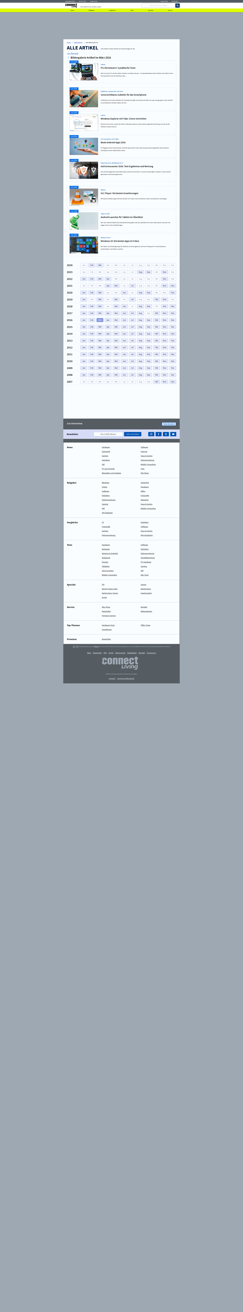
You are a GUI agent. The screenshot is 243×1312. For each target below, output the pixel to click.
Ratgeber (91, 10)
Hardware (106, 447)
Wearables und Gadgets (111, 473)
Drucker (105, 562)
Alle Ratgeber (107, 513)
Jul (132, 285)
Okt (156, 299)
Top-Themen (73, 625)
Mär (99, 265)
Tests (132, 10)
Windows (105, 482)
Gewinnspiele (146, 593)
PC (103, 522)
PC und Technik (108, 469)
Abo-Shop (106, 607)
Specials (150, 10)
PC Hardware (146, 562)
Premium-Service (109, 615)
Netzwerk (144, 500)
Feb (91, 265)
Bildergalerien (146, 611)
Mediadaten (132, 653)
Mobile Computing (148, 464)
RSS (105, 653)
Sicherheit (106, 451)
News (72, 10)
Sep (148, 272)
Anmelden (175, 1)
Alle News (145, 473)
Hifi (103, 464)
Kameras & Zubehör (110, 553)
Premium (72, 639)
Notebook (106, 558)
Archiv (104, 597)
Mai (116, 285)
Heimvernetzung (147, 460)
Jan (83, 279)
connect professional (125, 678)
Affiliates (96, 646)
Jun (124, 292)
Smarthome (93, 1)
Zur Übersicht (72, 53)
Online (104, 487)
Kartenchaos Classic (110, 593)
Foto (142, 469)
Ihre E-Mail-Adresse (108, 434)
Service (170, 10)
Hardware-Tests (70, 1)
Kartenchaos (146, 589)
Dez (172, 285)
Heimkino (106, 460)
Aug (140, 272)
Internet (144, 451)
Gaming (105, 456)
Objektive (106, 566)
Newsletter (164, 1)
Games (143, 584)
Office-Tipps (82, 1)
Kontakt (144, 607)
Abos (89, 653)
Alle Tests (145, 575)
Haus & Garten (146, 456)
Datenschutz (120, 653)
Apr (108, 279)
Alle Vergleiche (147, 535)
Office (143, 491)
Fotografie (145, 495)
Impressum (151, 653)
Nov (164, 272)
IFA (103, 584)
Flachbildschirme (148, 558)
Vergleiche (112, 10)
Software (144, 447)
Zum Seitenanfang (74, 423)
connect (112, 678)
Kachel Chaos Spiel (109, 589)
